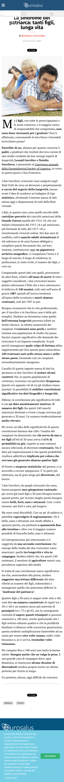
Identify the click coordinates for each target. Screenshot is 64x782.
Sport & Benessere (13, 29)
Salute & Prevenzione (13, 13)
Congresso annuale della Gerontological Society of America (30, 166)
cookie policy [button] (10, 777)
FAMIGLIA (8, 703)
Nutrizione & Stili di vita (14, 24)
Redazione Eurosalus (33, 35)
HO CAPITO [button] (50, 756)
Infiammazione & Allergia (14, 19)
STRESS (20, 703)
